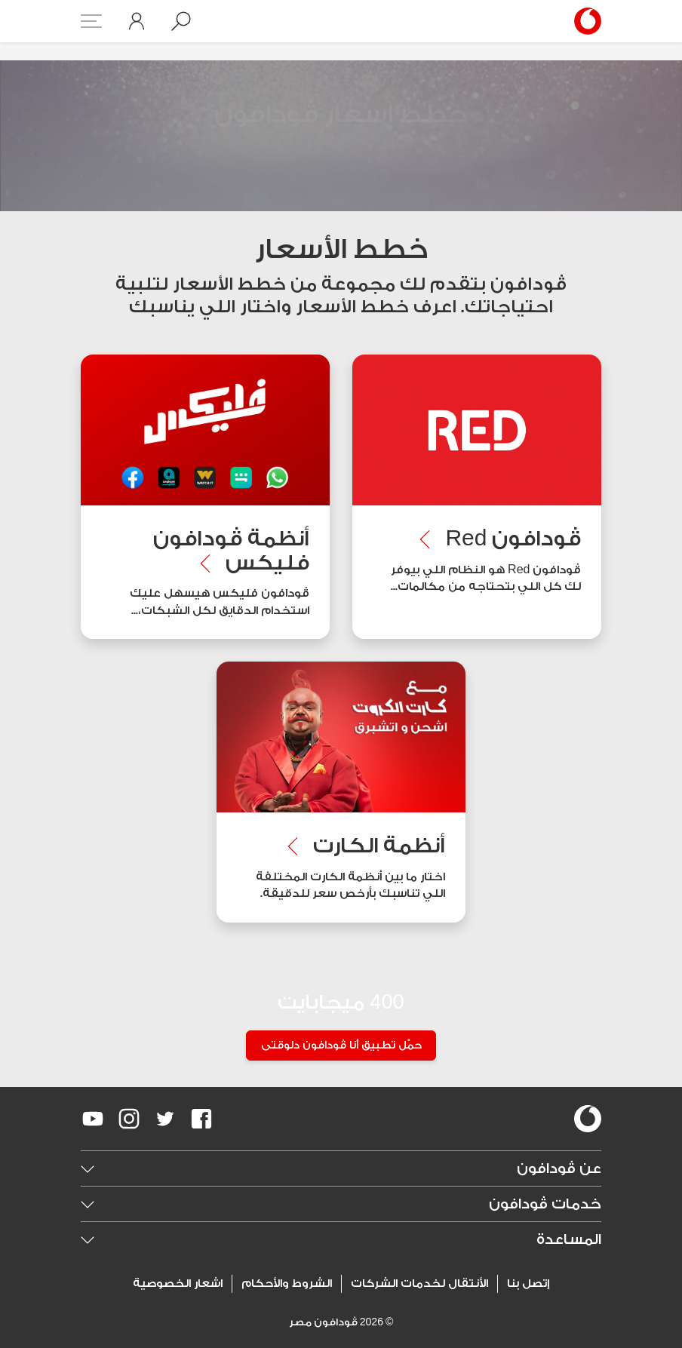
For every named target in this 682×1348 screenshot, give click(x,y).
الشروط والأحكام (286, 1283)
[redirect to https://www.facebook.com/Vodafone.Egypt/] (201, 1119)
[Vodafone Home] (583, 21)
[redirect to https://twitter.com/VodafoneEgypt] (165, 1119)
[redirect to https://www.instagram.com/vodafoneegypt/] (129, 1119)
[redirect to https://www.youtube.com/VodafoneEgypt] (93, 1119)
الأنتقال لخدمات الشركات (419, 1283)
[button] (181, 21)
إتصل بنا (528, 1283)
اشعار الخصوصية (178, 1283)
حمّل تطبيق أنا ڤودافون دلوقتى (341, 1045)
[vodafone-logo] (587, 1118)
